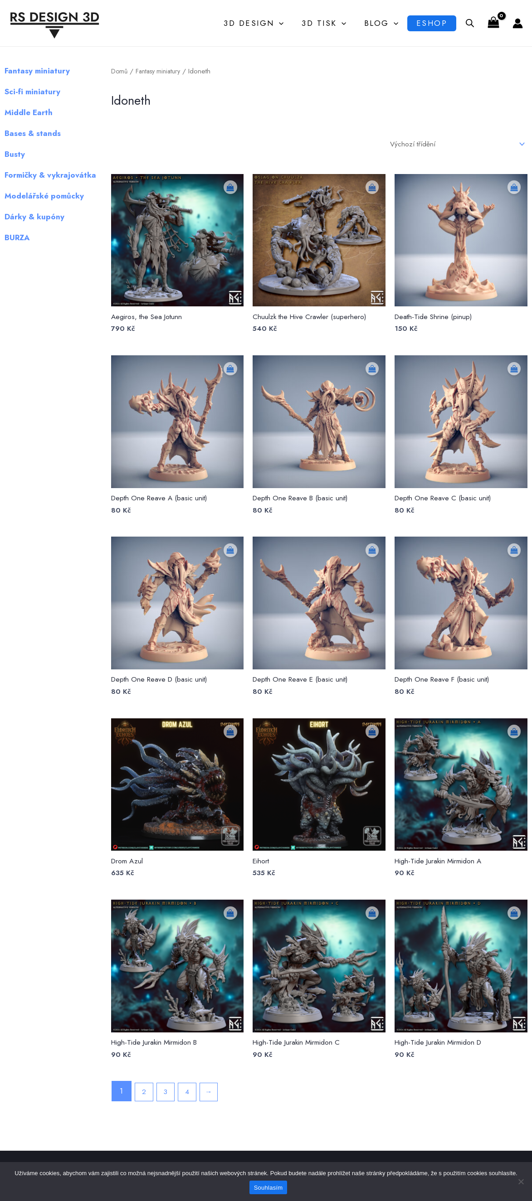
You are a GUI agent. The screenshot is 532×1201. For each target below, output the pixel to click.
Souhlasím (268, 1187)
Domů (119, 71)
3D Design (255, 23)
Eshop (429, 23)
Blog (377, 23)
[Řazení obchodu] (448, 144)
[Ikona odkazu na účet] (517, 23)
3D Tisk (323, 23)
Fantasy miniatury (161, 71)
